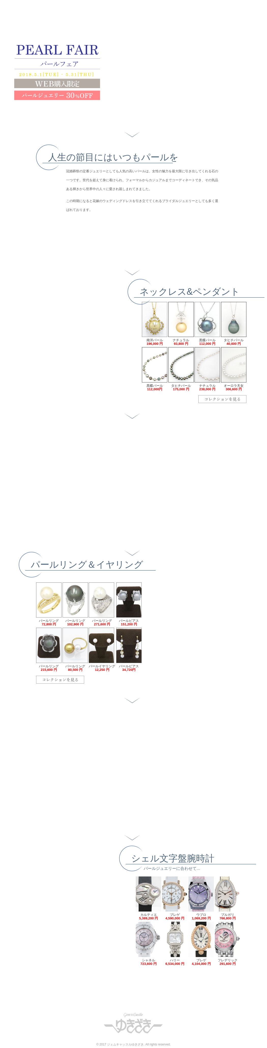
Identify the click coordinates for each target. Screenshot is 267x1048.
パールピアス (129, 622)
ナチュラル (181, 342)
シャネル (148, 962)
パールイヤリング (102, 668)
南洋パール (154, 342)
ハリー (175, 962)
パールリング (49, 622)
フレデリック (228, 962)
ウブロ (201, 916)
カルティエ (148, 916)
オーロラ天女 (234, 387)
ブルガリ (227, 916)
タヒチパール (234, 342)
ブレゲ (175, 916)
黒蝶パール (207, 342)
